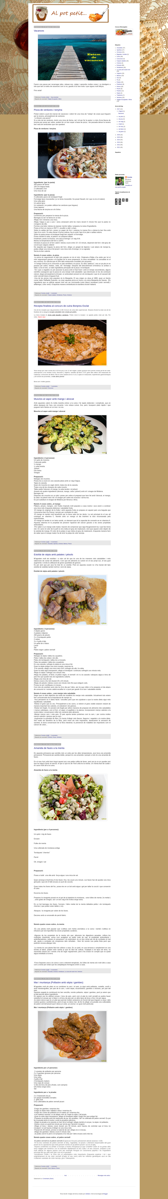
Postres (119, 91)
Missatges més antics (104, 1175)
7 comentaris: (54, 386)
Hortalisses (59, 295)
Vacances (39, 30)
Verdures (69, 295)
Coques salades (52, 295)
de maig (121, 121)
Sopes (118, 93)
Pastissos (119, 84)
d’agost (121, 111)
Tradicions (120, 95)
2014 (118, 139)
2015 (118, 137)
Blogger (105, 1194)
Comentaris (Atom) (48, 1178)
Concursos (50, 388)
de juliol (121, 116)
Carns (49, 1168)
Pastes (119, 82)
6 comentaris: (54, 969)
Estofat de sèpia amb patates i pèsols (53, 554)
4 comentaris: (54, 541)
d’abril (120, 124)
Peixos (70, 543)
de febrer (121, 129)
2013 (118, 142)
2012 (118, 145)
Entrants (61, 543)
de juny (121, 119)
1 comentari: (54, 293)
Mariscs (66, 543)
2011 (118, 147)
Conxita (129, 177)
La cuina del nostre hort (71, 971)
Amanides (50, 543)
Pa (117, 80)
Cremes (119, 63)
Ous (118, 77)
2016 (118, 135)
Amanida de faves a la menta (49, 748)
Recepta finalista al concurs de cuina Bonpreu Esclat (61, 306)
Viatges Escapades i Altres (55, 99)
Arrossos (119, 52)
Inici (65, 1175)
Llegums (119, 73)
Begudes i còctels (122, 54)
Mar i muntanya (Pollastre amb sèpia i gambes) (58, 982)
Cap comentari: (55, 97)
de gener (121, 131)
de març (121, 126)
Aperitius (55, 543)
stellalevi (87, 1194)
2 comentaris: (54, 735)
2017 (118, 109)
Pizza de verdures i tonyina (48, 110)
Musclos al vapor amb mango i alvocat (54, 399)
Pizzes (65, 295)
